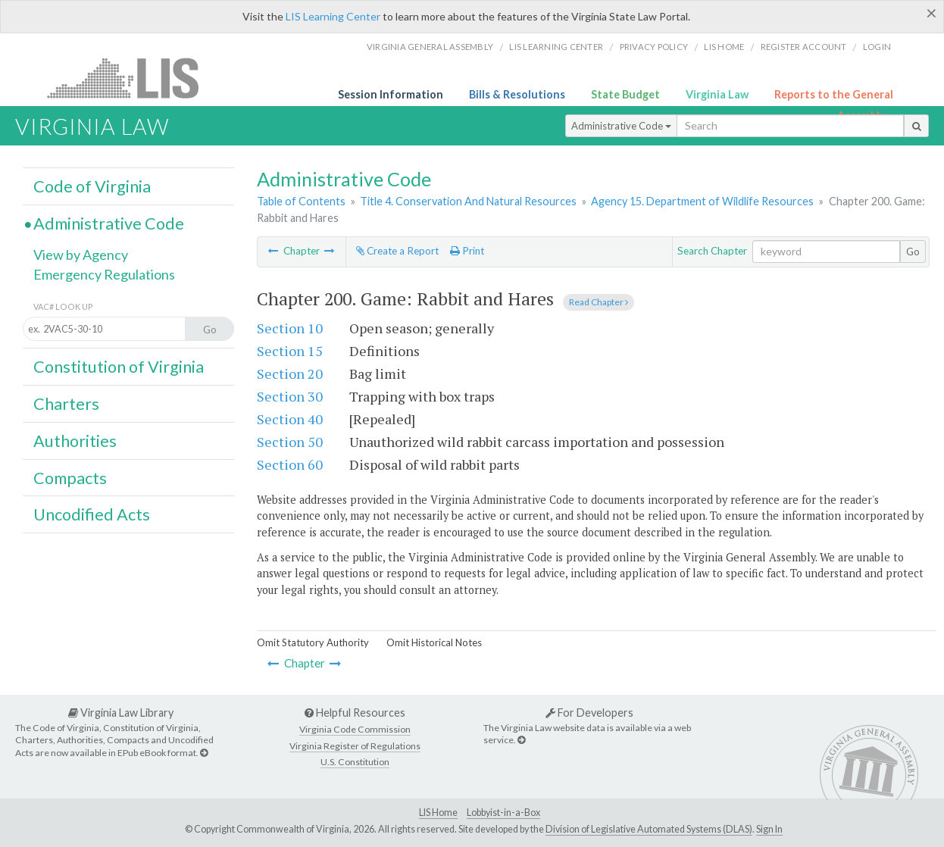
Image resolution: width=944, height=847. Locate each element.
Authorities (75, 441)
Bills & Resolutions (517, 94)
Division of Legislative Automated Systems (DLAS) (648, 829)
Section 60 (290, 464)
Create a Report (397, 251)
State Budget (625, 94)
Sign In (769, 829)
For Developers (589, 712)
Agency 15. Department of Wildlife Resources (702, 201)
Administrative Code (621, 126)
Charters (66, 404)
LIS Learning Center (333, 16)
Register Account (804, 47)
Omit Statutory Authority (313, 642)
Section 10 (290, 328)
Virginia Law (717, 94)
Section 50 (290, 442)
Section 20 (290, 373)
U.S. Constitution (354, 761)
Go (913, 251)
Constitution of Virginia (118, 367)
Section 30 (290, 396)
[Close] (931, 13)
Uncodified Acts (91, 514)
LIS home (724, 47)
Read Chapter (598, 302)
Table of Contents (301, 201)
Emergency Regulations (104, 274)
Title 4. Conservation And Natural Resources (468, 201)
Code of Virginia (92, 186)
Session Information (390, 94)
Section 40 (290, 419)
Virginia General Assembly (430, 47)
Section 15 (290, 351)
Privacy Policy (654, 47)
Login (877, 47)
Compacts (70, 478)
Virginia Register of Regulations (354, 746)
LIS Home (438, 812)
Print (467, 251)
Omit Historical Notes (434, 642)
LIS (131, 77)
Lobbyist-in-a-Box (503, 812)
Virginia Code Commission (355, 729)
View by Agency (80, 254)
